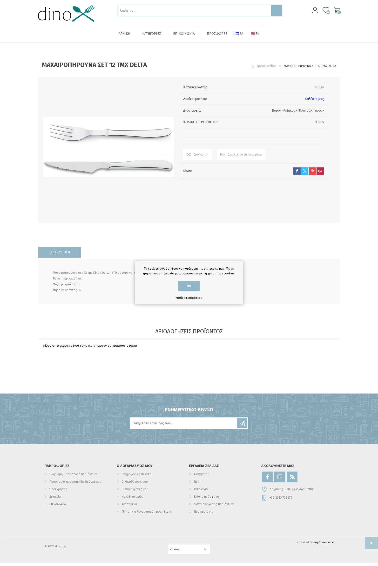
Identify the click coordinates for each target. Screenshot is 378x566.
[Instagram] (279, 480)
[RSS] (292, 480)
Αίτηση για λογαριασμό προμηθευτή (147, 515)
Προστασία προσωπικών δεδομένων (75, 485)
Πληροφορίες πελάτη (136, 477)
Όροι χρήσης (58, 492)
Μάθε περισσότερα (189, 298)
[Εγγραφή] (184, 427)
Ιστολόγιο (201, 492)
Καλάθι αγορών (334, 12)
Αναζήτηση (276, 12)
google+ (320, 174)
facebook (297, 174)
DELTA (319, 91)
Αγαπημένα (129, 507)
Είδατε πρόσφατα (206, 500)
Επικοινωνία (57, 507)
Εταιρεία (55, 500)
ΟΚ (189, 286)
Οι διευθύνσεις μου (135, 485)
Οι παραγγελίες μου (135, 492)
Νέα (196, 485)
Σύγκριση (201, 158)
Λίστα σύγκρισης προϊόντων (214, 507)
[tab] (59, 255)
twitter (304, 174)
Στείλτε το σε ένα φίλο (245, 158)
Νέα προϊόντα (204, 515)
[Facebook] (267, 480)
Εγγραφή (242, 427)
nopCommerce (323, 545)
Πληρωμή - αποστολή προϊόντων (73, 477)
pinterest (312, 174)
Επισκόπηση (59, 256)
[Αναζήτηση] (194, 12)
